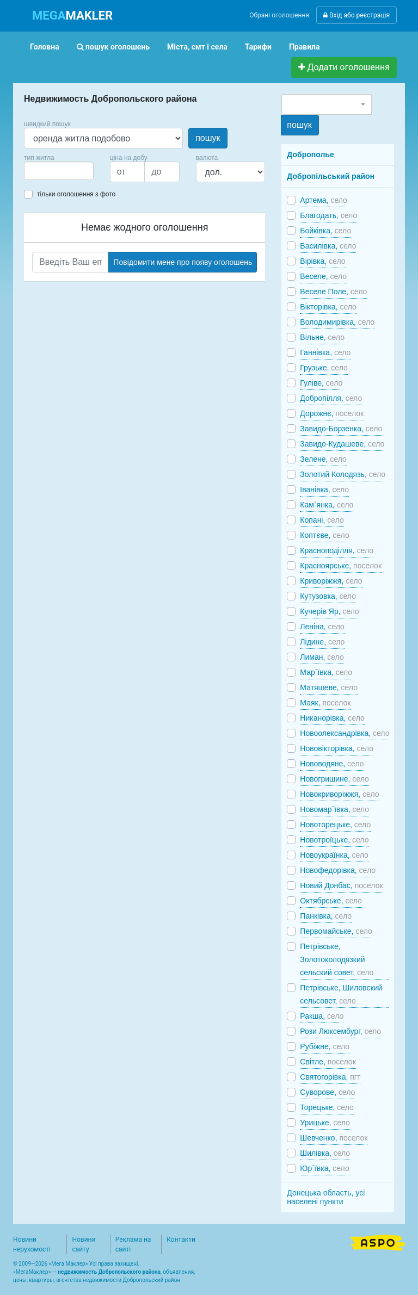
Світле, (327, 1061)
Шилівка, (325, 1153)
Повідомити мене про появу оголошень (182, 262)
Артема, (323, 200)
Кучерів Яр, (329, 611)
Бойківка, (325, 230)
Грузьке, (323, 367)
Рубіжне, (324, 1046)
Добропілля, (331, 398)
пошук (207, 137)
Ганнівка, (325, 352)
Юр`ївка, (324, 1168)
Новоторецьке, (335, 824)
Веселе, (323, 276)
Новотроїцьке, (334, 839)
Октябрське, (331, 900)
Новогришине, (334, 778)
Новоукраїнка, (334, 855)
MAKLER (72, 15)
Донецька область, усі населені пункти (326, 1197)
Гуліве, (321, 383)
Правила (304, 46)
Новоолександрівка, (344, 733)
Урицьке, (324, 1122)
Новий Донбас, (341, 885)
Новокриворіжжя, (339, 794)
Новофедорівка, (338, 870)
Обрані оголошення (279, 15)
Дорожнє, (332, 413)
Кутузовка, (328, 596)
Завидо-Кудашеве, (342, 443)
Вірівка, (322, 261)
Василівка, (328, 245)
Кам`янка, (326, 504)
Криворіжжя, (331, 581)
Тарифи (258, 46)
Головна (44, 46)
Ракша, (321, 1016)
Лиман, (321, 657)
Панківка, (326, 916)
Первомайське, (336, 931)
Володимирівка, (337, 322)
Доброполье (310, 154)
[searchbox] (43, 170)
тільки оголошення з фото (76, 194)
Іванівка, (324, 489)
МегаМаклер (32, 1272)
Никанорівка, (332, 718)
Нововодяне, (332, 763)
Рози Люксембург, (340, 1031)
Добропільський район (330, 176)
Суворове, (327, 1092)
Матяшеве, (329, 687)
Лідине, (322, 641)
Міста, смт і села (197, 46)
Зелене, (323, 459)
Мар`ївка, (326, 672)
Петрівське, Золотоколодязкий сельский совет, (336, 959)
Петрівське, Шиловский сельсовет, (341, 994)
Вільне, (322, 337)
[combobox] (59, 171)
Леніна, (322, 626)
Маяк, (325, 702)
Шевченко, (333, 1137)
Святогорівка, (330, 1077)
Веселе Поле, (333, 291)
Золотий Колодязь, (342, 474)
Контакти (181, 1239)
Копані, (321, 520)
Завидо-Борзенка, (341, 428)
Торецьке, (326, 1107)
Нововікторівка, (336, 748)
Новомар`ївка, (334, 809)
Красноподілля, (336, 550)
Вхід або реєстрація (356, 15)
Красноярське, (341, 565)
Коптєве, (324, 535)
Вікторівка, (328, 306)
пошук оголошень (113, 46)
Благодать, (328, 215)
